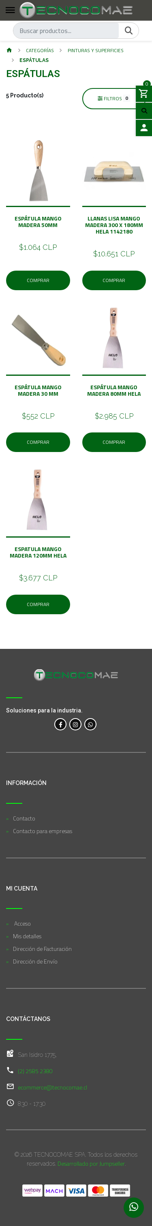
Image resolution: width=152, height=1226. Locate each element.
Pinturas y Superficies (96, 50)
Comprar (38, 280)
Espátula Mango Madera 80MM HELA (114, 390)
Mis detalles (27, 936)
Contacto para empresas (42, 831)
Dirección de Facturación (42, 948)
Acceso (22, 923)
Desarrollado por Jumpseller (91, 1163)
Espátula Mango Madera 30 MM (38, 390)
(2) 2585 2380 (35, 1071)
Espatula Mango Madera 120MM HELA (38, 552)
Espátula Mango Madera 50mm (38, 221)
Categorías (40, 50)
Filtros (114, 98)
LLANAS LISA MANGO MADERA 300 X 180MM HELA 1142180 (114, 225)
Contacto (24, 818)
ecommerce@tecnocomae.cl (52, 1087)
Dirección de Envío (35, 961)
